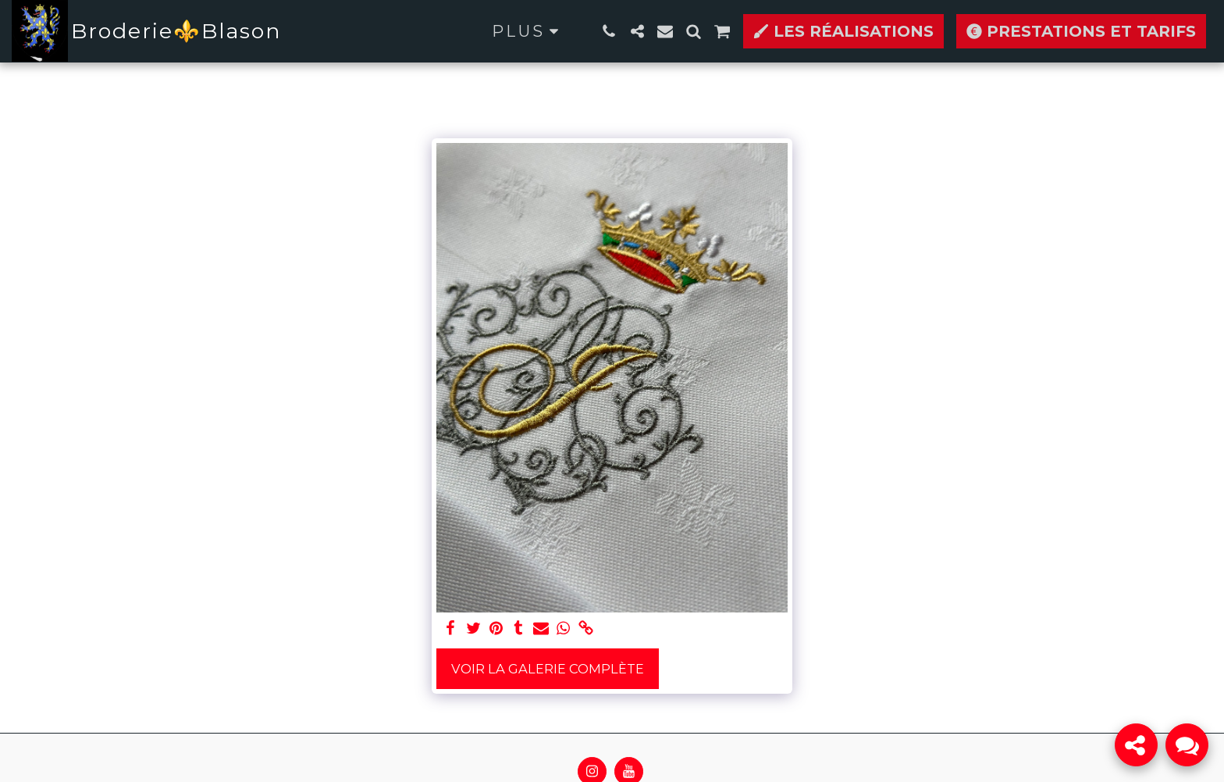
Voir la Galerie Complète (547, 669)
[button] (609, 31)
